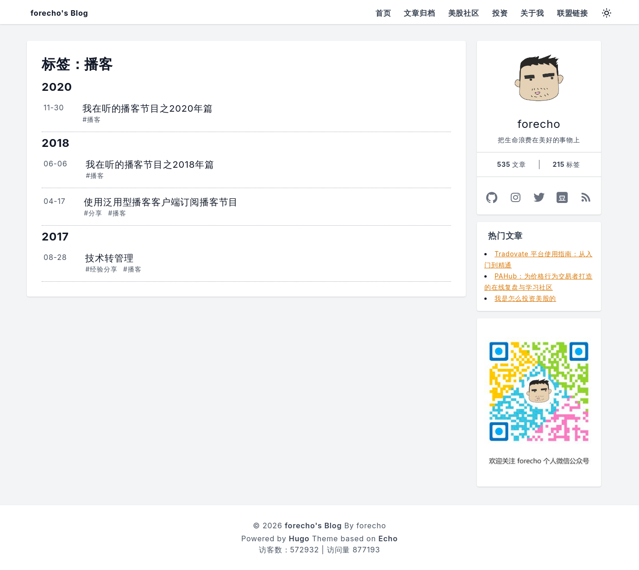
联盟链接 (572, 13)
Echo (388, 538)
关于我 (532, 13)
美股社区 (463, 13)
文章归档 (419, 13)
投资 (500, 13)
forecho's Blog (59, 13)
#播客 (91, 119)
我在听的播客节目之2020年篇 (147, 108)
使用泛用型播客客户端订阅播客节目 (161, 202)
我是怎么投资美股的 (525, 298)
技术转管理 (109, 258)
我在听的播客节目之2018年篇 (150, 164)
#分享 (93, 213)
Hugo (299, 538)
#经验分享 (101, 269)
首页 (383, 13)
